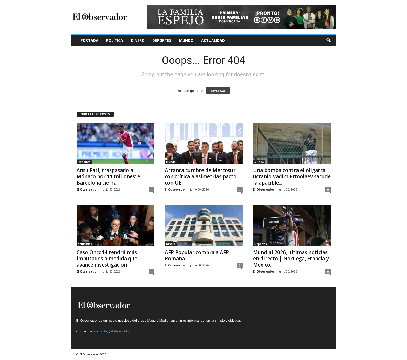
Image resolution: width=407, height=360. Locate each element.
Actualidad (213, 40)
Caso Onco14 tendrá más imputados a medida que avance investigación (107, 258)
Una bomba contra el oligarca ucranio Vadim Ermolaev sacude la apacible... (292, 176)
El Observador (87, 189)
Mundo (186, 40)
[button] (328, 40)
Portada (89, 40)
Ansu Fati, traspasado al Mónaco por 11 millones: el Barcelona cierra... (109, 176)
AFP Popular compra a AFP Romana (197, 255)
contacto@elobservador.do (114, 331)
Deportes (161, 40)
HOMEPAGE (217, 90)
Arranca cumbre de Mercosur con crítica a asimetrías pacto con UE (200, 176)
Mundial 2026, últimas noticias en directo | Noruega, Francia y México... (291, 258)
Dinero (138, 40)
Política (114, 40)
